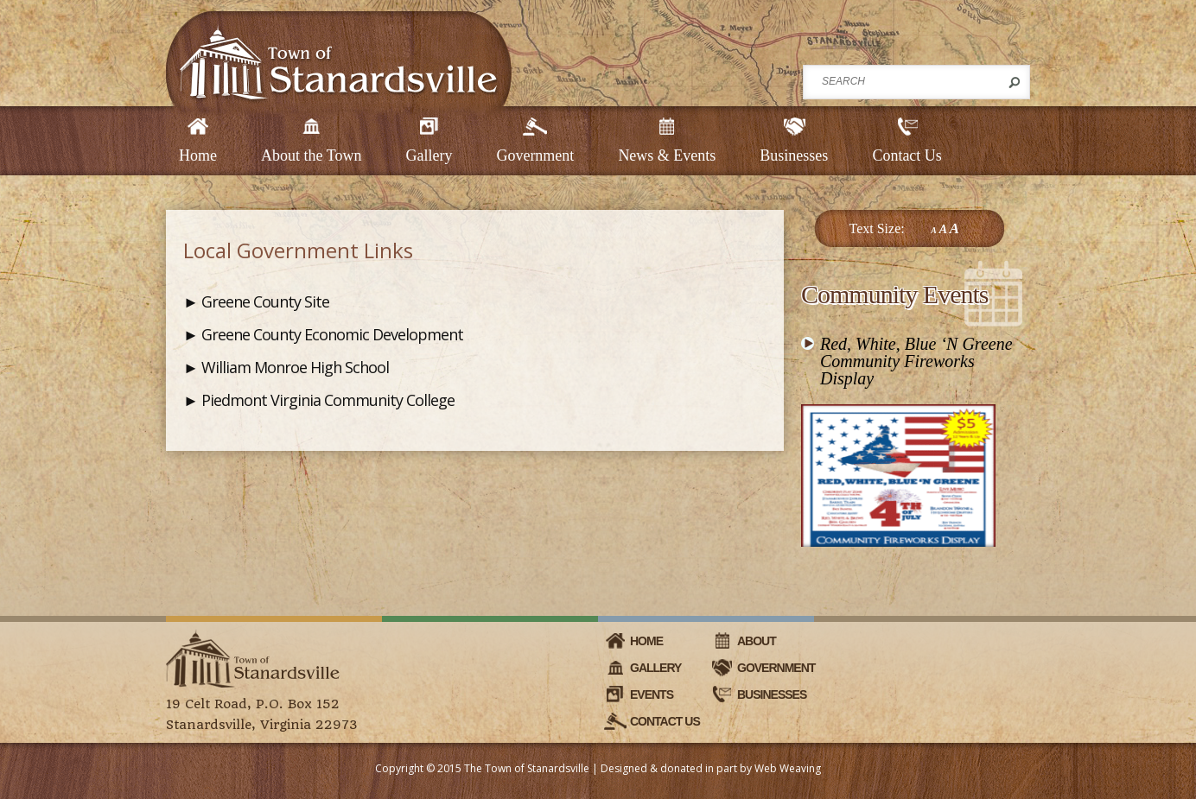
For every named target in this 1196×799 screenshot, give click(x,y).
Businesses (794, 155)
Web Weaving (787, 768)
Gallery (428, 155)
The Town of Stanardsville (526, 768)
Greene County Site (265, 301)
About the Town (311, 155)
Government (535, 155)
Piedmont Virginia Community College (328, 400)
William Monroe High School (295, 367)
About (756, 641)
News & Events (667, 155)
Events (651, 694)
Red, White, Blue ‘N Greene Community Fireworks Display (916, 361)
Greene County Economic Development (332, 334)
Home (198, 155)
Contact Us (907, 155)
